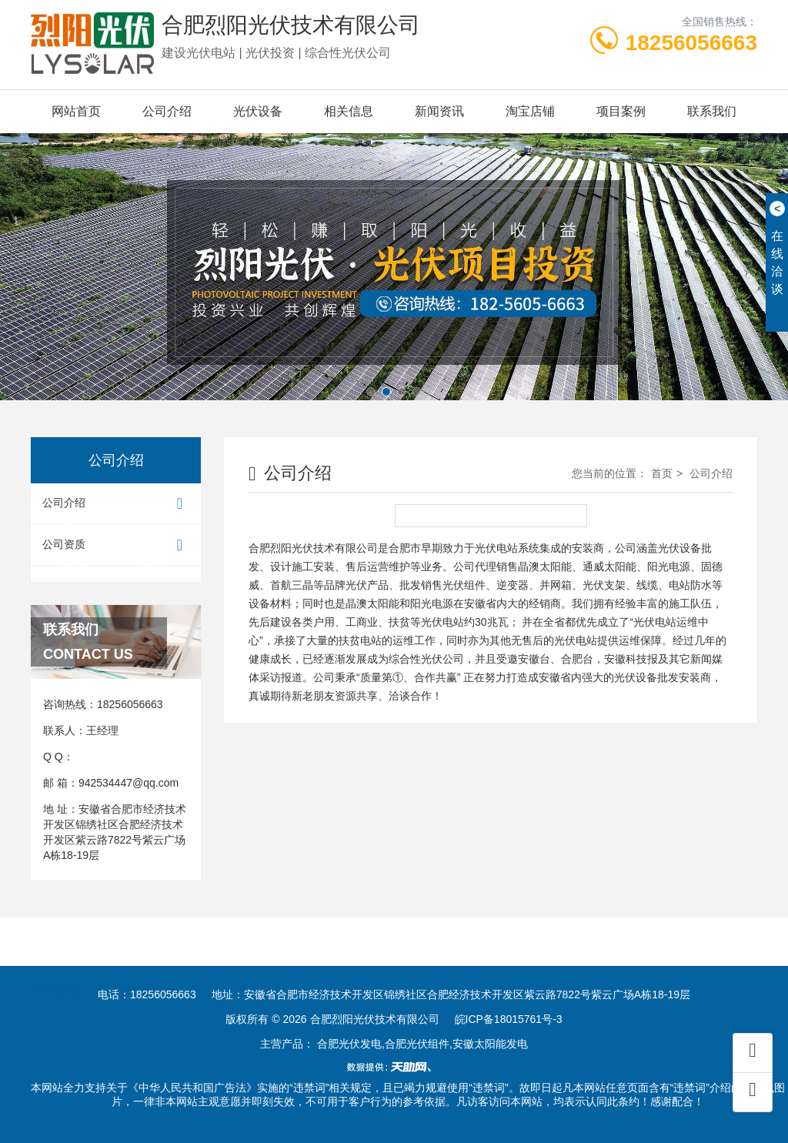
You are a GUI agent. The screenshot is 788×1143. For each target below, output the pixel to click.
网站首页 (76, 111)
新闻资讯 (439, 111)
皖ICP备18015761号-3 (509, 1019)
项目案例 (621, 111)
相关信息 (348, 111)
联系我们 (711, 111)
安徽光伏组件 (131, 964)
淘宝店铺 (530, 111)
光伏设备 (257, 111)
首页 (662, 473)
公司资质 (115, 545)
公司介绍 (167, 111)
